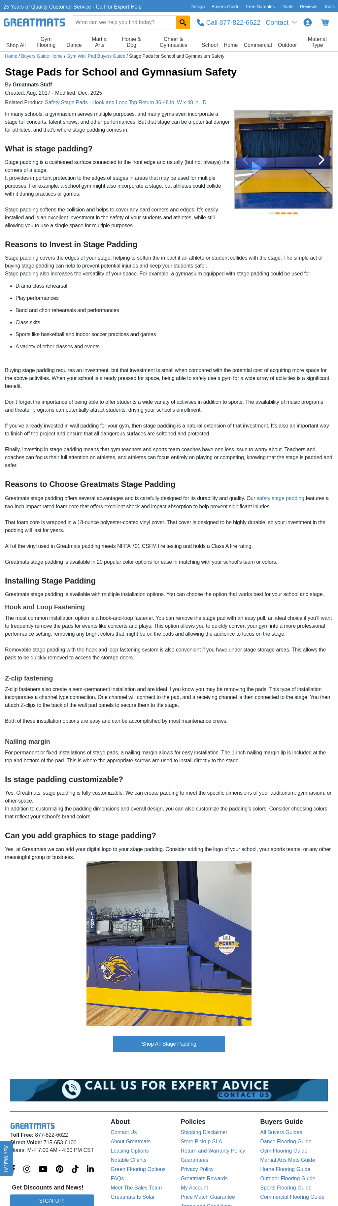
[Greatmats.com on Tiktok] (75, 1169)
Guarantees (194, 1160)
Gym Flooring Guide (283, 1151)
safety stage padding (280, 498)
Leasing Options (130, 1151)
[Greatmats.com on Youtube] (43, 1169)
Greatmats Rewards (204, 1178)
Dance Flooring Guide (286, 1141)
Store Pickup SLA (201, 1141)
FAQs (117, 1178)
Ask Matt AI (6, 1158)
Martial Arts (100, 42)
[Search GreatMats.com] (183, 22)
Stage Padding (179, 1044)
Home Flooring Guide (285, 1169)
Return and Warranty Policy (213, 1151)
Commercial (258, 45)
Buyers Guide (226, 6)
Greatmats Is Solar (132, 1197)
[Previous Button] (246, 160)
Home (231, 45)
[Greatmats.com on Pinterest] (59, 1169)
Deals (287, 6)
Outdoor (287, 45)
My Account (194, 1187)
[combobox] (131, 22)
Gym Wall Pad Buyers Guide (97, 56)
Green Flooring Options (138, 1169)
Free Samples (260, 6)
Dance (74, 45)
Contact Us (124, 1132)
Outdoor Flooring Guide (287, 1178)
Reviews (308, 6)
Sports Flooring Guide (286, 1187)
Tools (329, 6)
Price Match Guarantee (208, 1197)
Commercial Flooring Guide (292, 1197)
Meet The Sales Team (136, 1187)
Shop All (16, 45)
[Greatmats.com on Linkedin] (90, 1169)
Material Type (317, 42)
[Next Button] (321, 160)
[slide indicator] (271, 213)
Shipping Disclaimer (204, 1132)
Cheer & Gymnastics (173, 42)
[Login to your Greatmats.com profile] (308, 22)
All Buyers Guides (281, 1132)
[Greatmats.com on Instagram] (26, 1169)
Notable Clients (129, 1160)
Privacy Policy (197, 1169)
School (210, 45)
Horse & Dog (131, 42)
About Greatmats (131, 1141)
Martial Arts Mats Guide (287, 1160)
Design (197, 6)
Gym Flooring (46, 42)
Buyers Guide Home (42, 56)
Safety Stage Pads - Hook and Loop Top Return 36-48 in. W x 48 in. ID (126, 102)
